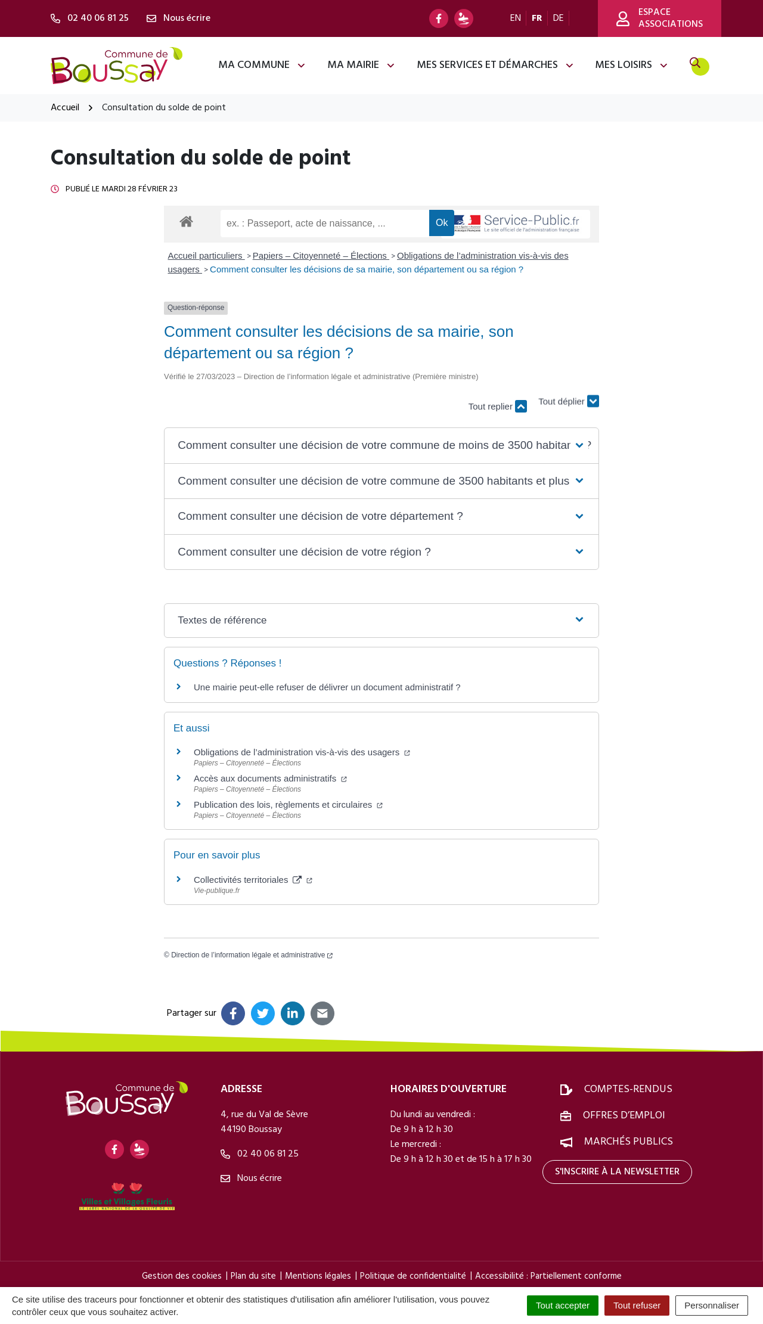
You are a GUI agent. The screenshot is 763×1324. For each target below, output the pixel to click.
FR (537, 18)
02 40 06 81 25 (260, 1154)
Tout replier (498, 406)
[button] (381, 445)
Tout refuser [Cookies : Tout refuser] (636, 1305)
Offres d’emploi (624, 1115)
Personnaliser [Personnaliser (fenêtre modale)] (711, 1305)
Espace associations (659, 18)
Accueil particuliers (206, 255)
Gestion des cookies (182, 1276)
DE (558, 18)
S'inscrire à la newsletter (617, 1172)
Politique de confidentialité (413, 1276)
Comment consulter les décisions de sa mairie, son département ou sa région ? (366, 269)
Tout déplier (568, 400)
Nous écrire (251, 1178)
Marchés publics (628, 1142)
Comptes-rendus (628, 1089)
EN (515, 18)
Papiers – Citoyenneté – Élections (321, 255)
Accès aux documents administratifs (270, 778)
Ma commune (262, 65)
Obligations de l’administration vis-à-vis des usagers (302, 752)
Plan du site (253, 1276)
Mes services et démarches (496, 65)
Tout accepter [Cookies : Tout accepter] (563, 1305)
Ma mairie (361, 65)
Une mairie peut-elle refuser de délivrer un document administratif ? (327, 687)
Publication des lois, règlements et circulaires (288, 804)
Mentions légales (318, 1276)
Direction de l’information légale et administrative (252, 955)
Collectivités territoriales (253, 880)
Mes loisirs (632, 65)
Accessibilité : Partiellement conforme (548, 1276)
